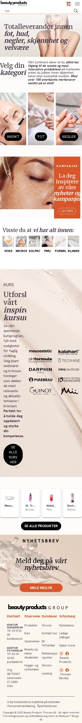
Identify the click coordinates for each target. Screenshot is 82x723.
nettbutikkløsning (38, 716)
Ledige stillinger (64, 635)
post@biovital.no (18, 662)
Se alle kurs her (13, 455)
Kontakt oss (49, 633)
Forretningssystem (13, 716)
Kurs (27, 633)
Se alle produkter (41, 526)
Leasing (47, 673)
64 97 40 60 (13, 656)
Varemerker (32, 641)
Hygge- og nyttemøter (31, 667)
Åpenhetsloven (47, 706)
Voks (8, 251)
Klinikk (74, 251)
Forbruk (62, 251)
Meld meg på (41, 588)
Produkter (30, 625)
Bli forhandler (48, 643)
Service (47, 665)
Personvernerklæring (21, 706)
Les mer (67, 211)
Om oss (47, 625)
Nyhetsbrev (66, 625)
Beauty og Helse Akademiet (31, 653)
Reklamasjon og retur (50, 655)
